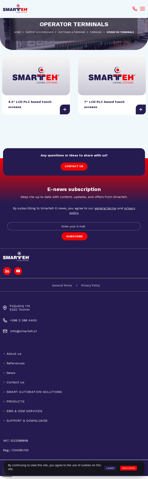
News (11, 376)
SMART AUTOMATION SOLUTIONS (34, 395)
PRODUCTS (16, 404)
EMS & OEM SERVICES (24, 414)
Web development (74, 473)
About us (14, 357)
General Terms (62, 288)
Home (17, 32)
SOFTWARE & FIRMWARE (71, 32)
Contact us (15, 385)
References (16, 366)
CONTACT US (74, 169)
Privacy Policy (90, 288)
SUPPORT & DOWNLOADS (39, 32)
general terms (105, 211)
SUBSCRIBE (74, 239)
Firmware (96, 32)
